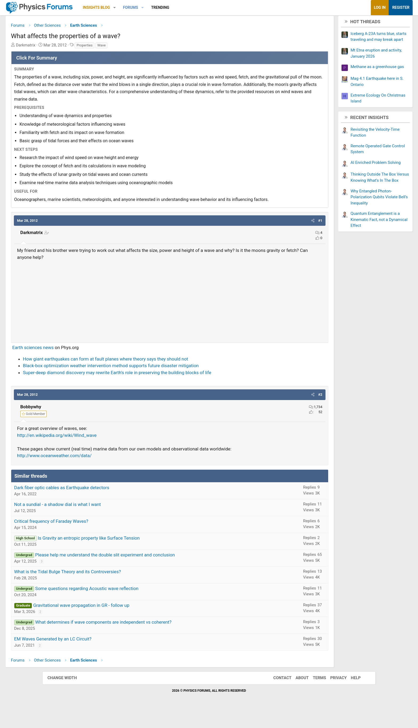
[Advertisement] (169, 316)
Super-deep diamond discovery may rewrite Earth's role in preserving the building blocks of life (159, 389)
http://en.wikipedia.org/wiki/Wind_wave (99, 451)
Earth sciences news (75, 364)
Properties (127, 47)
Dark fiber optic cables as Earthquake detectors (104, 504)
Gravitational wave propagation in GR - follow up (123, 621)
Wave (144, 47)
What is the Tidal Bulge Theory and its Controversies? (110, 588)
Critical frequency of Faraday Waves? (94, 537)
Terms (314, 694)
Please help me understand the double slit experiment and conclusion (147, 571)
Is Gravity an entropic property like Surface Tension (131, 554)
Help (350, 694)
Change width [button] (67, 694)
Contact (277, 694)
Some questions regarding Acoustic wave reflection (129, 605)
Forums (172, 7)
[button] (157, 7)
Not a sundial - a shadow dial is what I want (100, 521)
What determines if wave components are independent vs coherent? (146, 638)
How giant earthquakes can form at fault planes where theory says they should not (148, 375)
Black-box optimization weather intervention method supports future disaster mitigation (153, 382)
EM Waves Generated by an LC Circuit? (95, 655)
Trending (203, 7)
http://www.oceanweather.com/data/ (96, 472)
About (296, 694)
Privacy (333, 694)
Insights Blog (138, 7)
